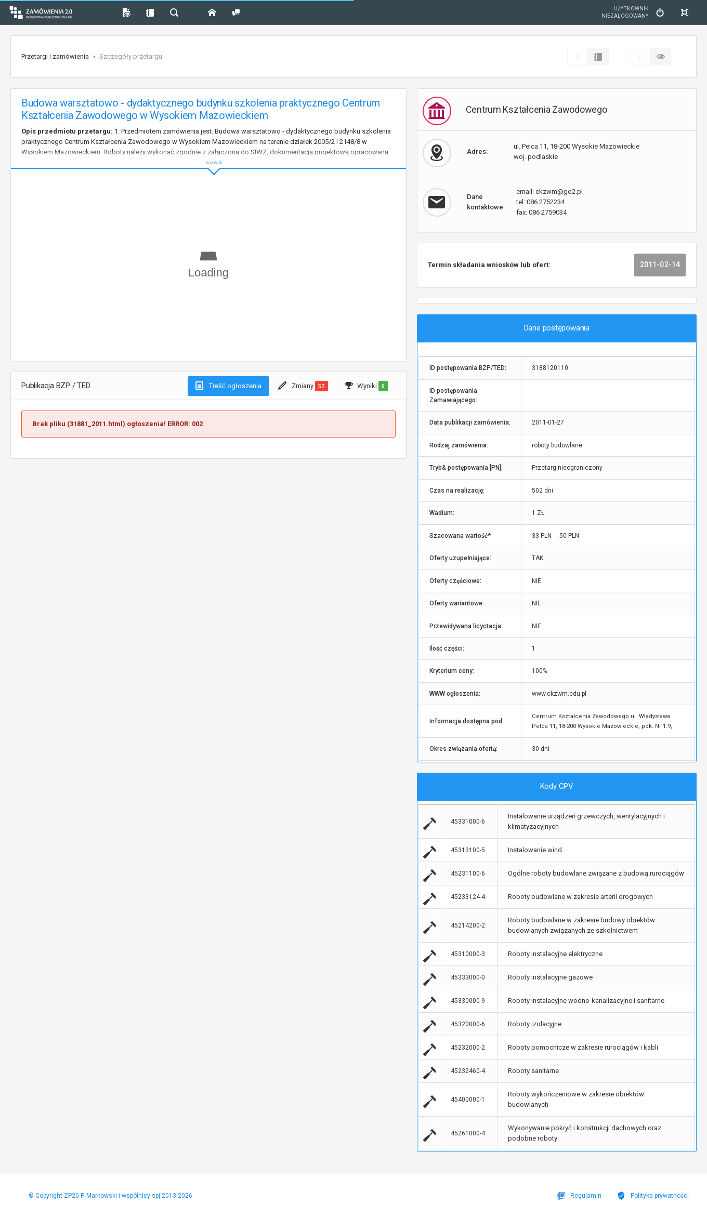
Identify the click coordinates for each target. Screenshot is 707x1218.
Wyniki (366, 386)
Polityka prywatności (653, 1195)
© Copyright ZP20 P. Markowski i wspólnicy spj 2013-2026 (110, 1195)
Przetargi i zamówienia (55, 56)
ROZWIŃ (208, 154)
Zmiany (303, 386)
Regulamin (579, 1195)
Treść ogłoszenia (228, 385)
